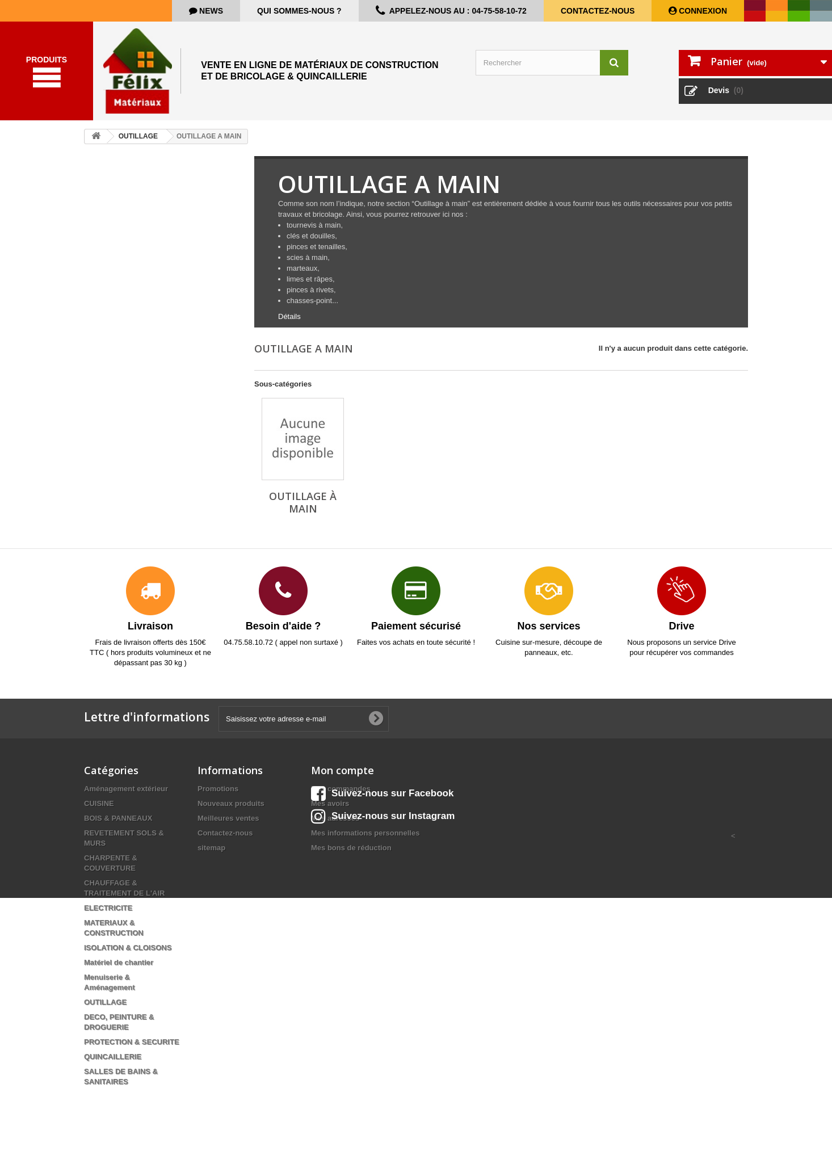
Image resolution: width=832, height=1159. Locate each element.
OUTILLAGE (105, 1007)
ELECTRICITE (108, 913)
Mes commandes (341, 794)
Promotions (218, 794)
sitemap (211, 853)
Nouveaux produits (231, 809)
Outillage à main (303, 508)
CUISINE (99, 809)
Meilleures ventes (228, 824)
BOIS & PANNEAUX (118, 824)
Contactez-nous (597, 10)
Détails (289, 322)
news (210, 10)
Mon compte (342, 776)
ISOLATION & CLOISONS (127, 953)
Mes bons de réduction (351, 853)
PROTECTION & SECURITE (131, 1047)
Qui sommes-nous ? (299, 10)
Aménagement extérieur (126, 794)
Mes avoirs (330, 809)
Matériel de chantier (118, 968)
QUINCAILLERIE (112, 1062)
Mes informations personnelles (365, 838)
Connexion (701, 10)
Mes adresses (335, 824)
